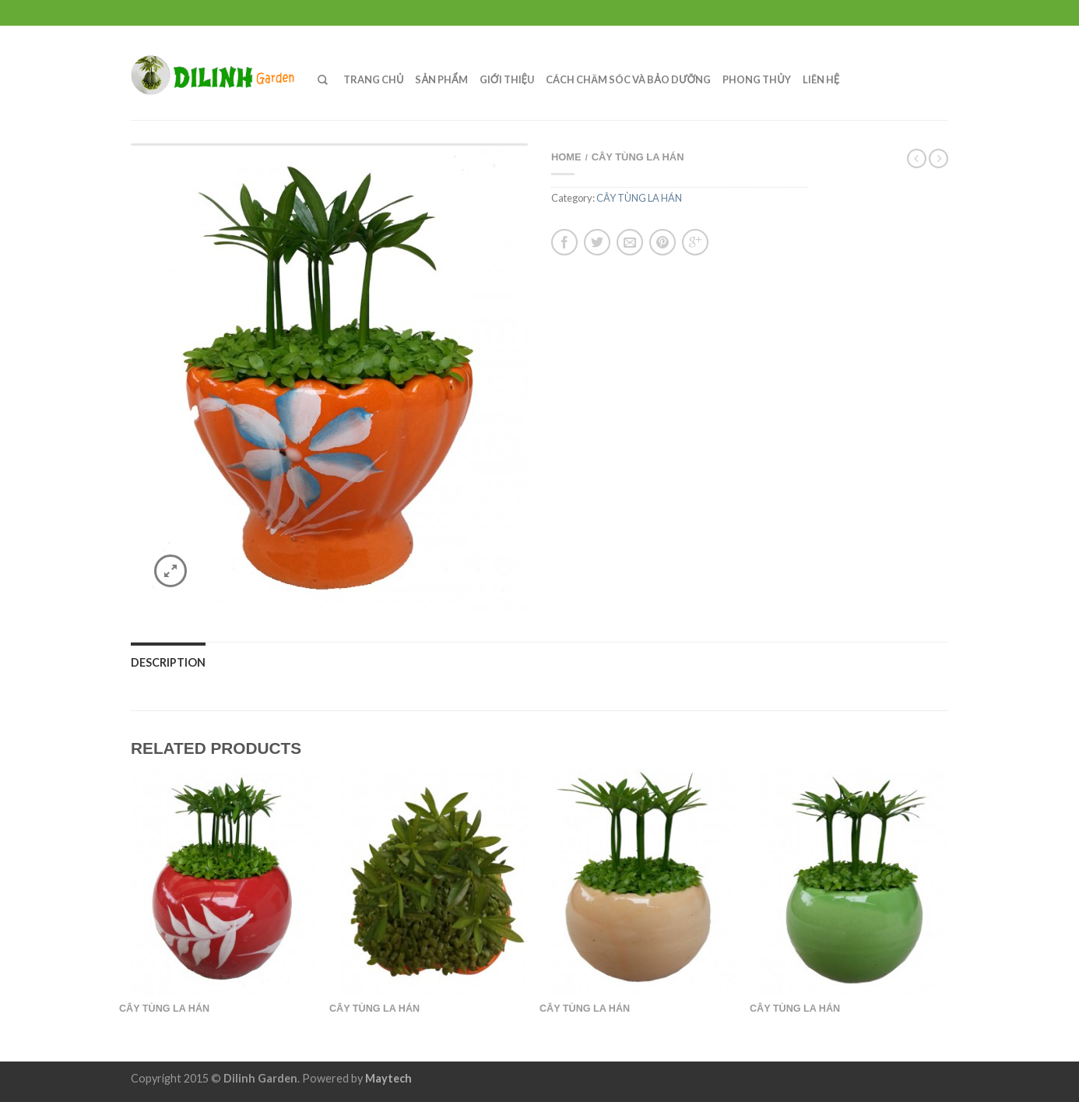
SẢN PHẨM (441, 79)
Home (566, 157)
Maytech (388, 1078)
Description (168, 662)
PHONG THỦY (756, 79)
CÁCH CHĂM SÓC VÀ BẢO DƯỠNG (628, 79)
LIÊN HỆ (821, 79)
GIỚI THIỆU (507, 79)
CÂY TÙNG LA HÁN (638, 157)
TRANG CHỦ (373, 79)
